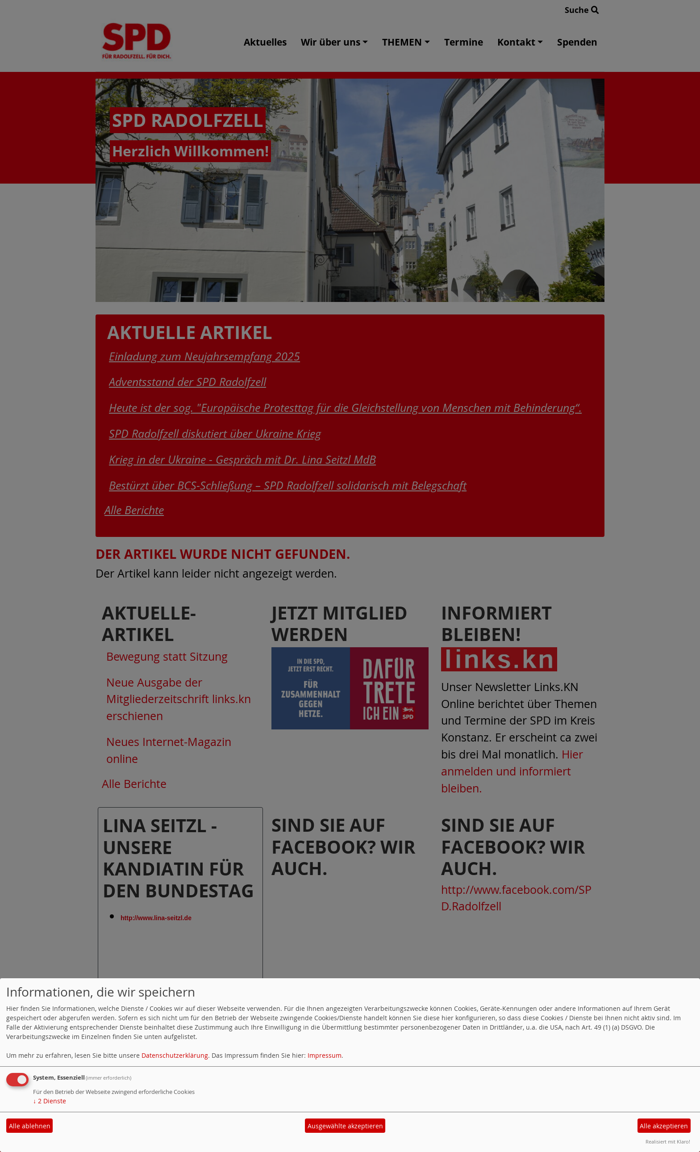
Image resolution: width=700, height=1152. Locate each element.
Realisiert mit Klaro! (668, 1141)
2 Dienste (49, 1101)
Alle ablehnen (29, 1126)
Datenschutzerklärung (175, 1055)
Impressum (325, 1055)
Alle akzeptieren (664, 1126)
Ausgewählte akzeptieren (345, 1126)
